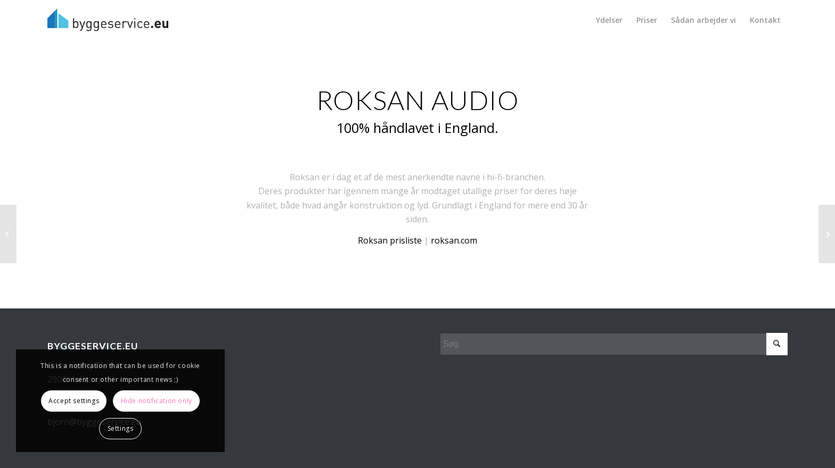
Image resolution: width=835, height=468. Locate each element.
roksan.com (454, 240)
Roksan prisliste (390, 240)
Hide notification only (156, 400)
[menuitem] (609, 20)
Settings (121, 428)
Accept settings (73, 400)
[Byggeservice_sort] (107, 20)
